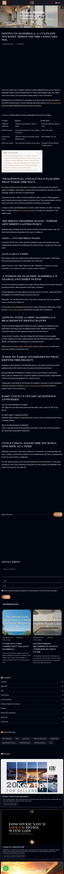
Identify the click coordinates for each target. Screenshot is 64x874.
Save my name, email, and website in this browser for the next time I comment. (30, 591)
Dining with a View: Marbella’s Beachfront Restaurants (22, 163)
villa (51, 742)
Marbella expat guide (40, 738)
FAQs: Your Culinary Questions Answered (17, 167)
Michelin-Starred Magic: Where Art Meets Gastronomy (22, 158)
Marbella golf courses (9, 742)
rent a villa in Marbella (16, 310)
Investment (26, 738)
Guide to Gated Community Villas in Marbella (15, 646)
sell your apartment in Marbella (35, 386)
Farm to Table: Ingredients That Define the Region (21, 165)
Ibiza (17, 738)
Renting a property (40, 742)
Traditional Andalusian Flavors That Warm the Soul (20, 156)
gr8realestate (54, 103)
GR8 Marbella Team (7, 44)
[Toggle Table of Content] (38, 153)
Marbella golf (54, 738)
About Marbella (7, 738)
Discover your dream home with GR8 (14, 856)
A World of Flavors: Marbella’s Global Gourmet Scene (21, 160)
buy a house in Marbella (28, 210)
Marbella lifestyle (25, 742)
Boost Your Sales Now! (10, 804)
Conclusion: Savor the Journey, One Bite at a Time (20, 170)
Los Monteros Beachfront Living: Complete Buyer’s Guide (45, 648)
